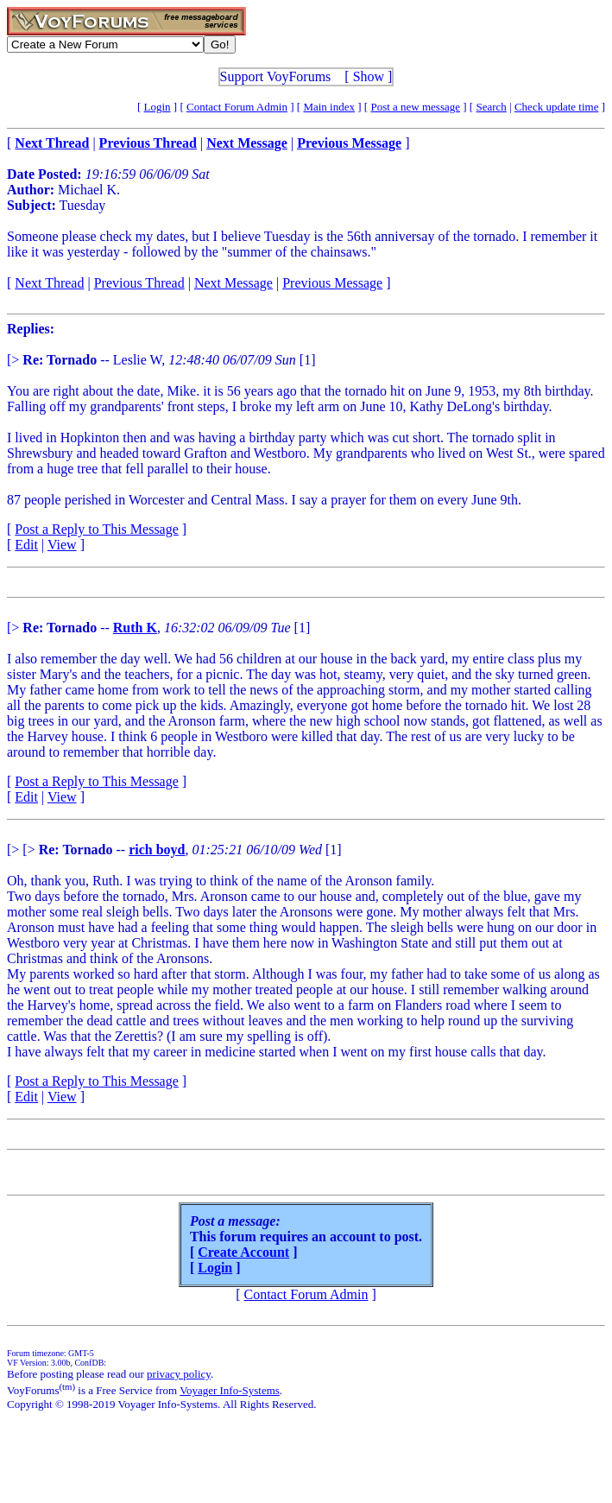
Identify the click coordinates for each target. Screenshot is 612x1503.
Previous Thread (139, 283)
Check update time (556, 106)
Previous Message (332, 283)
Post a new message (415, 106)
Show (368, 76)
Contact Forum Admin (236, 106)
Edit (26, 544)
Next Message (233, 283)
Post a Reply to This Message (96, 529)
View (62, 544)
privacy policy (179, 1373)
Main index (329, 106)
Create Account (243, 1252)
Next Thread (49, 283)
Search (491, 106)
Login (157, 106)
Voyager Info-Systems (230, 1390)
